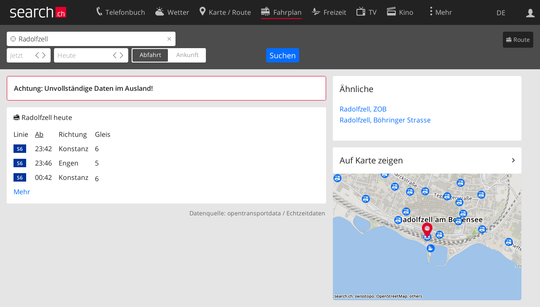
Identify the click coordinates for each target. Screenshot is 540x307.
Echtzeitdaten (305, 213)
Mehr (22, 191)
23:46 (43, 163)
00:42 (43, 177)
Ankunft (187, 55)
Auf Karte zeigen (371, 160)
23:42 (43, 148)
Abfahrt (150, 55)
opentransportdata (254, 213)
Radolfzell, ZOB (363, 109)
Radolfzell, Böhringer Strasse (385, 120)
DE (501, 12)
